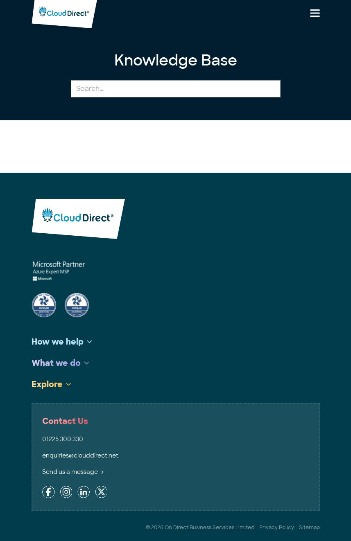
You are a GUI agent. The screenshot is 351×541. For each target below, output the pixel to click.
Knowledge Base (175, 60)
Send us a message (73, 472)
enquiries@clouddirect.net (80, 455)
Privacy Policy (276, 527)
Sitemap (309, 527)
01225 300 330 (62, 439)
